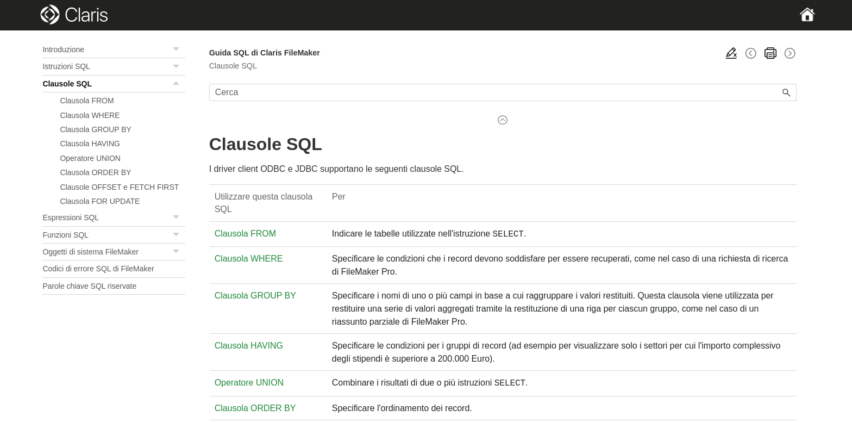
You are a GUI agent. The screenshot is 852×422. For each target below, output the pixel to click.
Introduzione (113, 49)
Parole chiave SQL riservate (89, 286)
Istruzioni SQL (113, 66)
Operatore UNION (90, 158)
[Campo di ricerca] (503, 92)
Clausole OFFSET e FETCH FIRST (119, 187)
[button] (177, 49)
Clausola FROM (87, 100)
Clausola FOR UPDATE (100, 201)
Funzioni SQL (113, 235)
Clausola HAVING (90, 143)
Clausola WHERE (90, 115)
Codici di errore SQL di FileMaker (98, 268)
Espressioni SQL (113, 217)
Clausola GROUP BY (95, 129)
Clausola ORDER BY (95, 172)
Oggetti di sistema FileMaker (113, 252)
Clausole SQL (113, 84)
